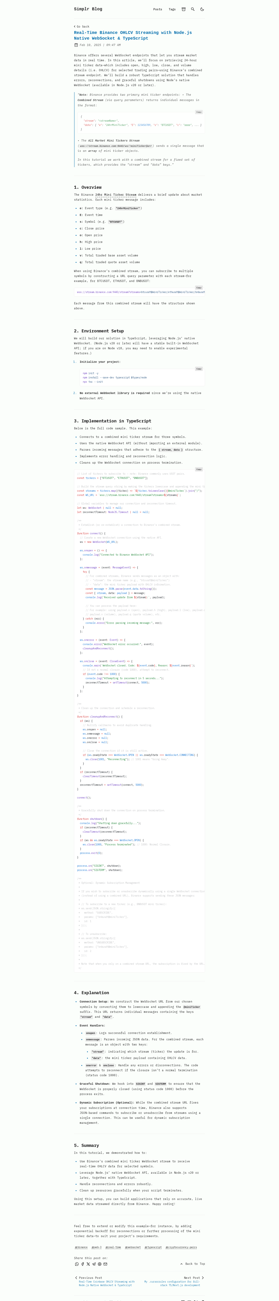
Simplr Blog (88, 9)
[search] (193, 9)
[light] (202, 9)
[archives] (183, 9)
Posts (157, 9)
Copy (198, 111)
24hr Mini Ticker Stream (115, 193)
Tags (172, 9)
